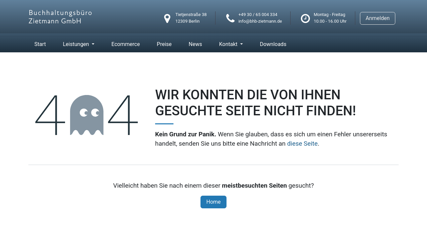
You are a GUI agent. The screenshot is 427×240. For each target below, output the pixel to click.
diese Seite (302, 143)
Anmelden (378, 18)
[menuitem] (40, 44)
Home (213, 202)
